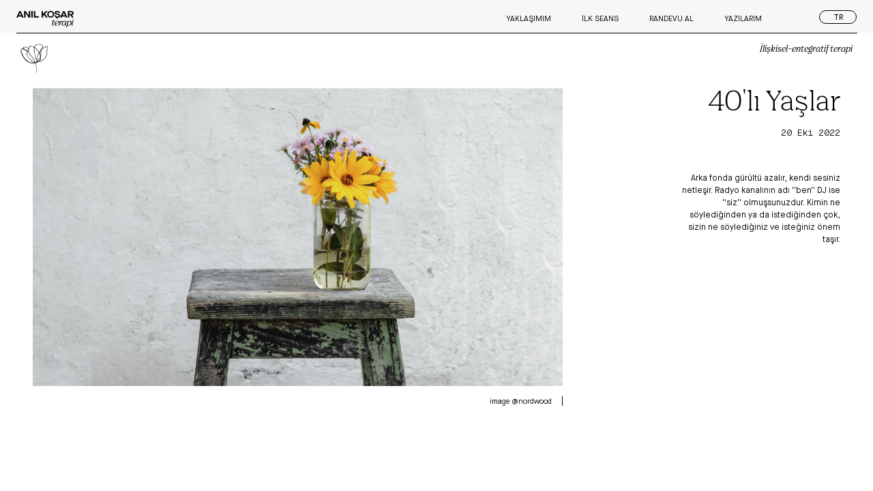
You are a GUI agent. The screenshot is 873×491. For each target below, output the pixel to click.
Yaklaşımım (528, 18)
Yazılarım (743, 18)
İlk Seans (600, 18)
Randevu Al (671, 18)
